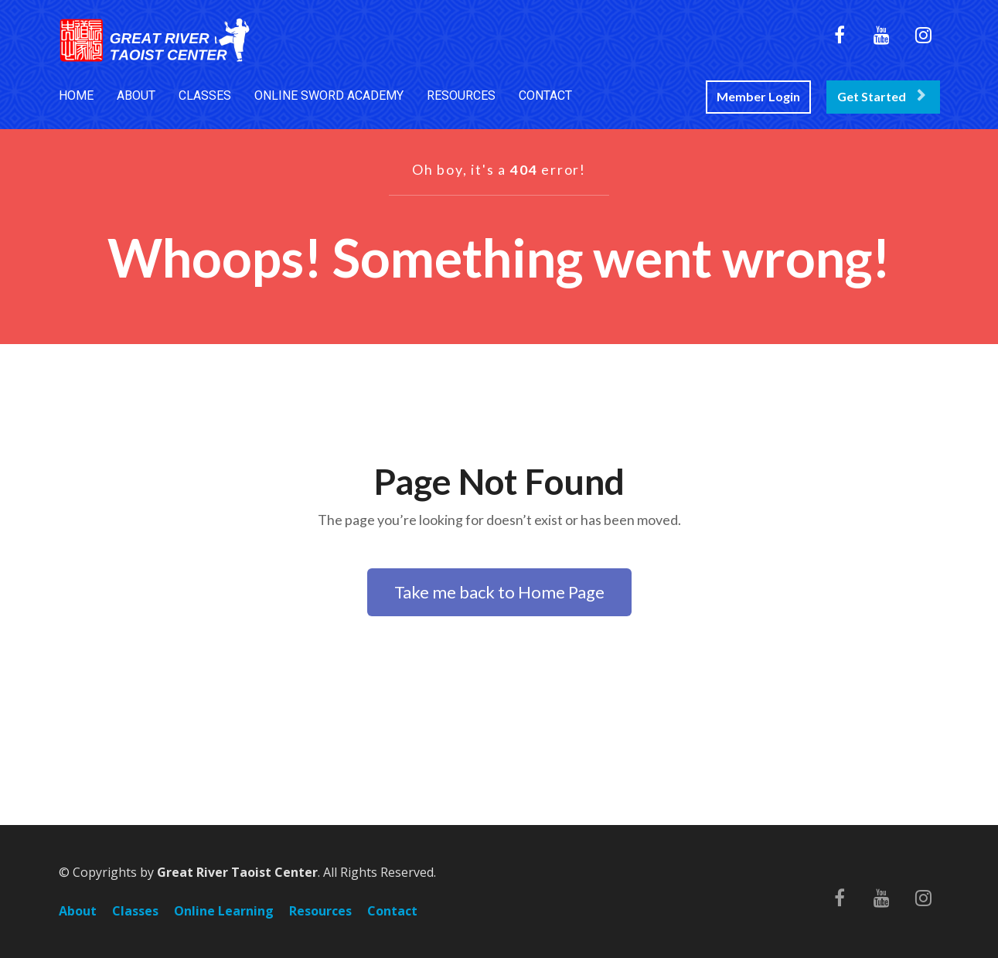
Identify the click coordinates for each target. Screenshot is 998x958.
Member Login (758, 96)
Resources (320, 911)
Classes (135, 911)
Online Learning (224, 911)
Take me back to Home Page (499, 591)
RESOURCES (461, 95)
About (78, 911)
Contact (392, 911)
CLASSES (205, 95)
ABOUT (136, 95)
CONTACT (545, 95)
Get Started (881, 96)
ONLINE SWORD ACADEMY (329, 95)
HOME (76, 95)
